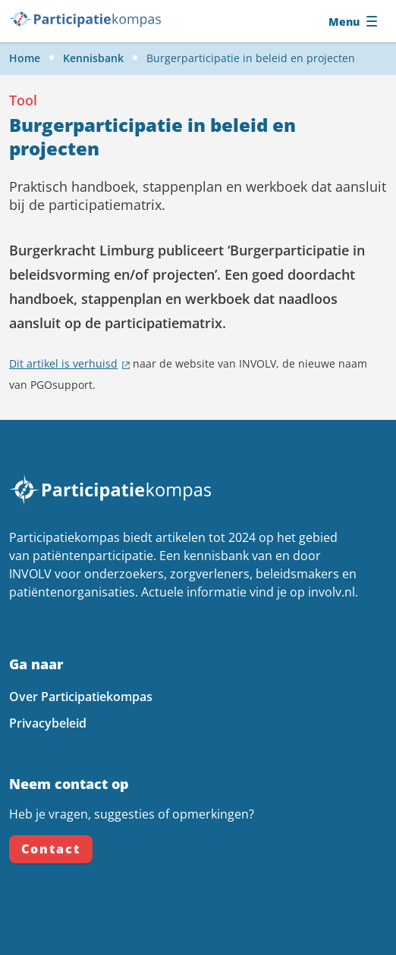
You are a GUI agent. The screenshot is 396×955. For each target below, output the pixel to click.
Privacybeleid (47, 723)
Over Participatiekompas (80, 696)
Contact (50, 849)
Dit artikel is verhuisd (63, 363)
